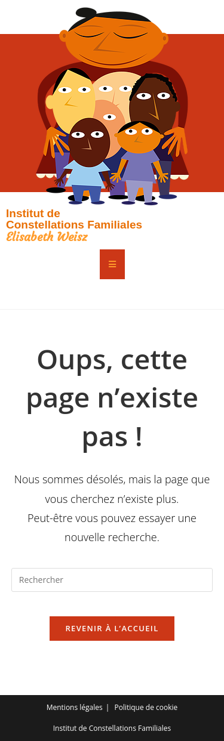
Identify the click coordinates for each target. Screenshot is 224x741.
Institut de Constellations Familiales (74, 219)
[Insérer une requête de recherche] (112, 580)
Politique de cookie (145, 707)
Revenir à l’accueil (111, 628)
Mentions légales (75, 707)
